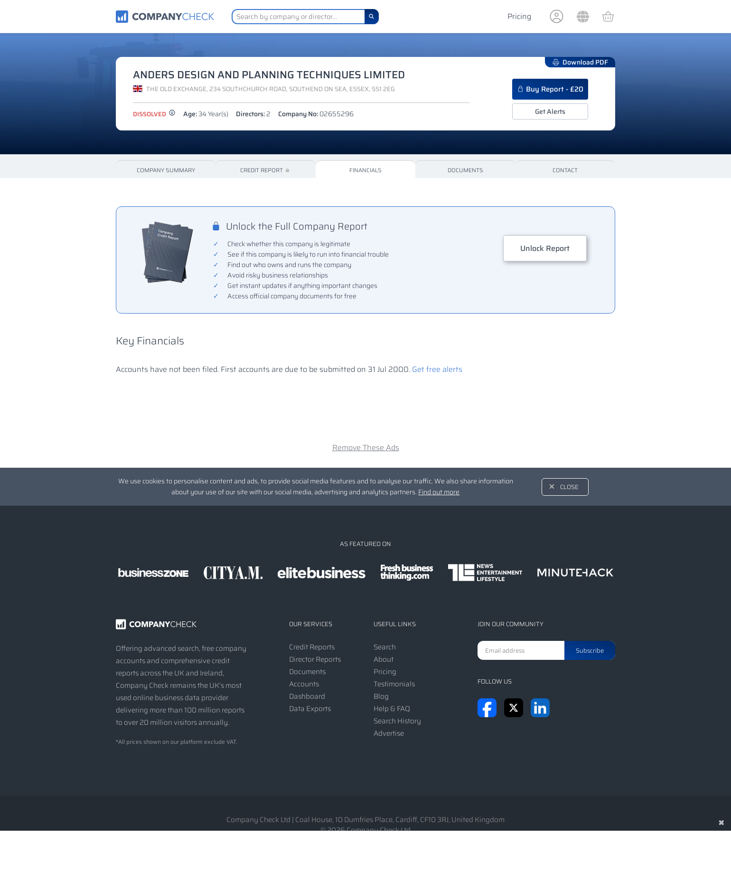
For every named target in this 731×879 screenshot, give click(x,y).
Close (569, 487)
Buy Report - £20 (550, 89)
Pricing (519, 16)
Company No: (316, 114)
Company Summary (166, 170)
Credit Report (265, 170)
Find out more (438, 492)
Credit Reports (312, 647)
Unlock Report (545, 248)
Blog (381, 696)
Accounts (304, 684)
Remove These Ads (365, 447)
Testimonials (394, 684)
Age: (205, 114)
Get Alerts (550, 111)
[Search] (372, 16)
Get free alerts (437, 369)
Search (385, 647)
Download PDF (580, 62)
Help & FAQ (392, 708)
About (384, 659)
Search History (397, 721)
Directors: (253, 114)
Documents (465, 170)
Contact (565, 170)
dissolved (154, 114)
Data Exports (310, 708)
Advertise (389, 733)
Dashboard (307, 696)
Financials (365, 170)
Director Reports (315, 659)
